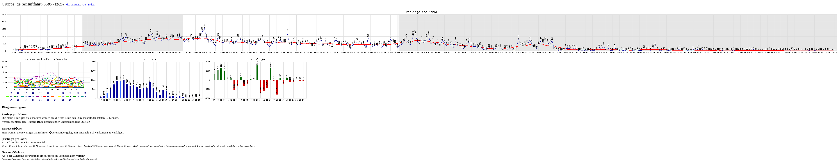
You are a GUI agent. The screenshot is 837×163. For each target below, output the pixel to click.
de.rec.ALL (73, 4)
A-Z (84, 4)
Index (91, 4)
